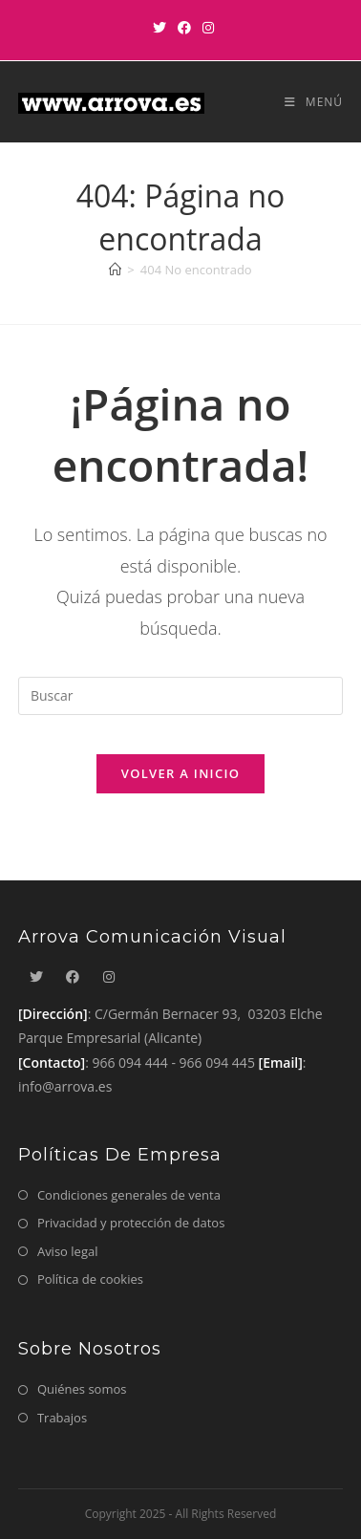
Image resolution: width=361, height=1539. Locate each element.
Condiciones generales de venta (129, 1194)
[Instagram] (205, 27)
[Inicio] (115, 269)
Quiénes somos (82, 1389)
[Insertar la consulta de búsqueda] (180, 696)
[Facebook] (184, 27)
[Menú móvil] (306, 102)
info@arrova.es (65, 1086)
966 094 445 (217, 1062)
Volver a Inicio (180, 773)
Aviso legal (67, 1251)
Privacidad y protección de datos (130, 1222)
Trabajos (62, 1417)
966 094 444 (129, 1062)
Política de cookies (90, 1279)
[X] (159, 27)
